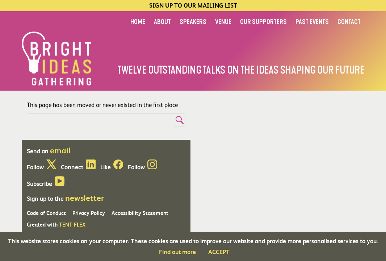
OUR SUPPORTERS (263, 22)
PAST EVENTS (312, 22)
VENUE (223, 22)
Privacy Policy (88, 212)
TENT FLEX (72, 224)
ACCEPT (219, 252)
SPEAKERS (193, 22)
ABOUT (162, 22)
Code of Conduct (46, 212)
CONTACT (349, 22)
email (60, 150)
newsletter (84, 197)
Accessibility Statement (140, 212)
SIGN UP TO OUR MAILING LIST (193, 5)
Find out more (177, 252)
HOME (137, 22)
